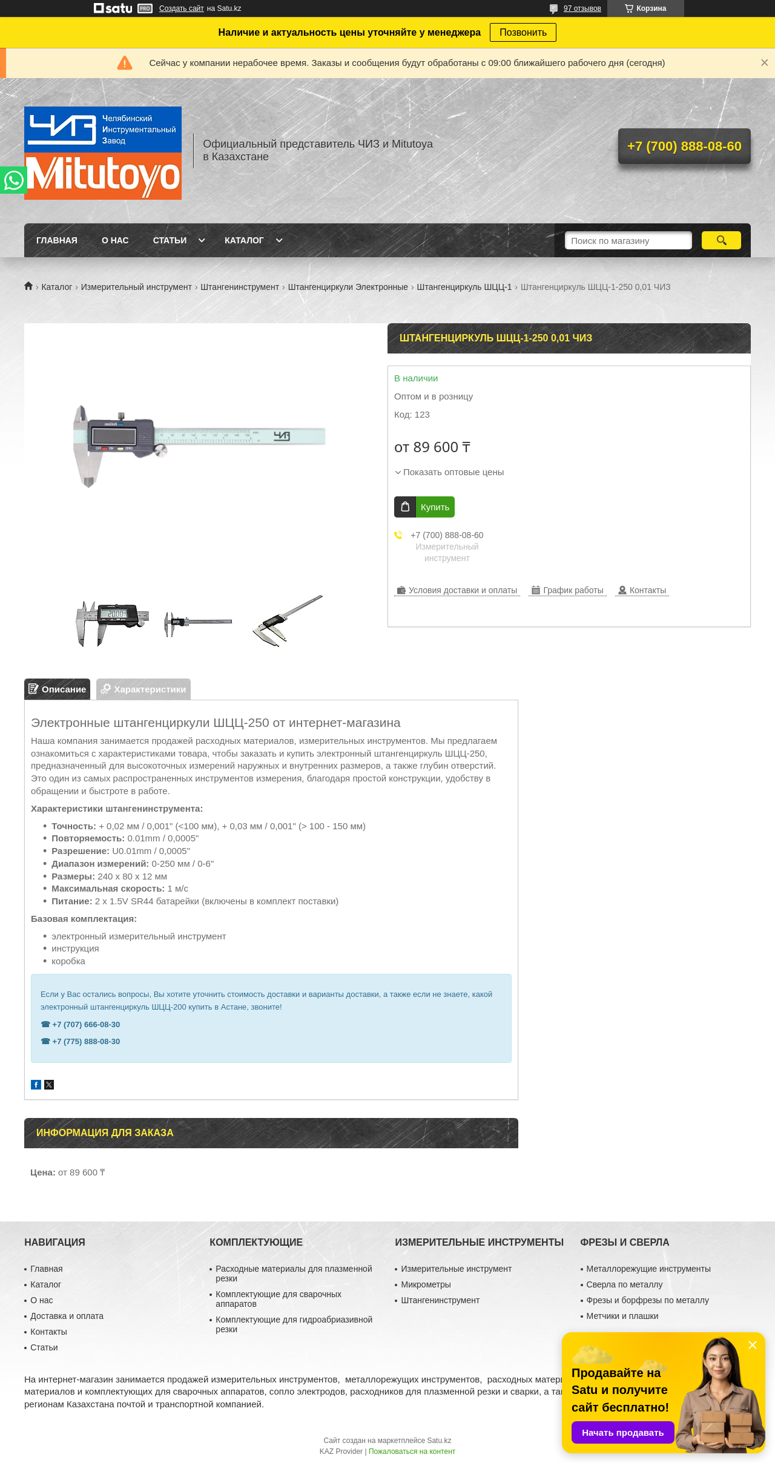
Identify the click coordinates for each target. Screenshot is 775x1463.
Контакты (48, 1331)
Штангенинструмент (239, 287)
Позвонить (523, 32)
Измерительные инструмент (456, 1269)
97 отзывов (582, 8)
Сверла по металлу (625, 1284)
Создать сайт (181, 8)
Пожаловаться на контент (412, 1451)
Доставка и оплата (67, 1316)
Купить (435, 507)
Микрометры (425, 1284)
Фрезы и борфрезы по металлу (648, 1300)
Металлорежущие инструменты (649, 1269)
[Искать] (721, 240)
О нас (115, 240)
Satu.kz (439, 1440)
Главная (57, 240)
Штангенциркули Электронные (348, 287)
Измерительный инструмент (136, 287)
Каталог (244, 240)
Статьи (170, 240)
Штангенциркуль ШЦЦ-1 (464, 287)
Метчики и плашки (623, 1316)
